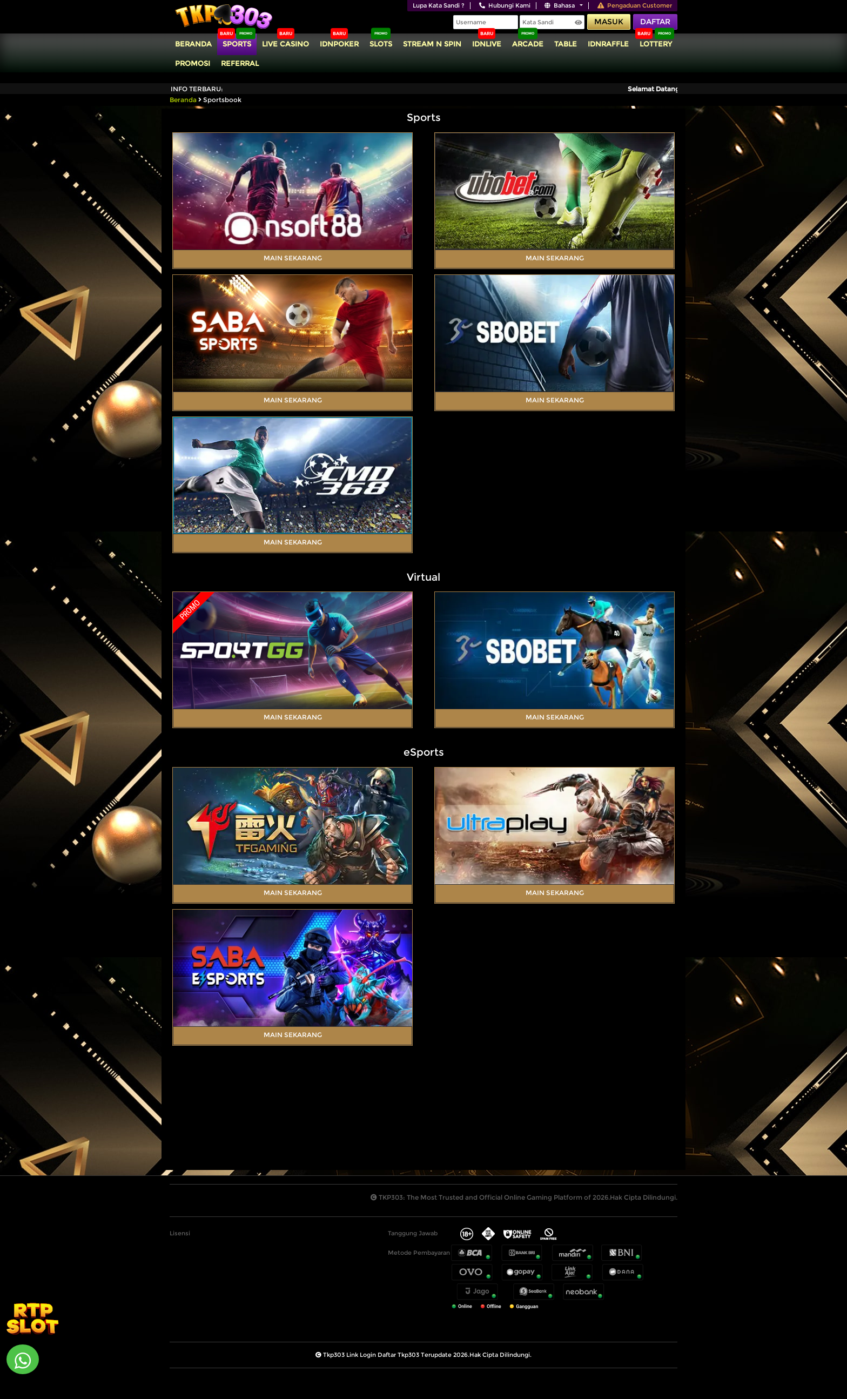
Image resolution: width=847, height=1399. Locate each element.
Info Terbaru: (197, 89)
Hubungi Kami (504, 5)
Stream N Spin (432, 43)
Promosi (192, 63)
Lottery (656, 43)
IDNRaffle (608, 43)
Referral (240, 63)
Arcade (527, 43)
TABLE (565, 43)
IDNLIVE (486, 43)
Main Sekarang (293, 258)
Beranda (193, 43)
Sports (237, 43)
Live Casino (285, 43)
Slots (380, 43)
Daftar (655, 21)
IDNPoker (339, 43)
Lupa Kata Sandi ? (439, 5)
